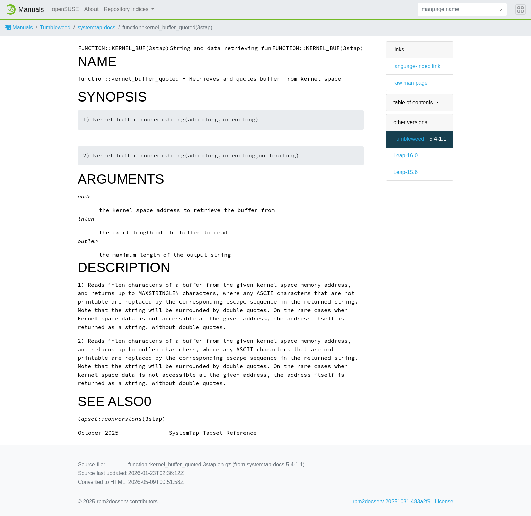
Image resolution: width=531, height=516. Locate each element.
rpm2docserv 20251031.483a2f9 (391, 501)
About (91, 9)
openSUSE (65, 9)
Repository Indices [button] (127, 9)
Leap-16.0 (405, 155)
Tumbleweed (55, 27)
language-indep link (416, 66)
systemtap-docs (96, 27)
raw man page (410, 83)
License (444, 501)
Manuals (19, 27)
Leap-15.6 (405, 172)
